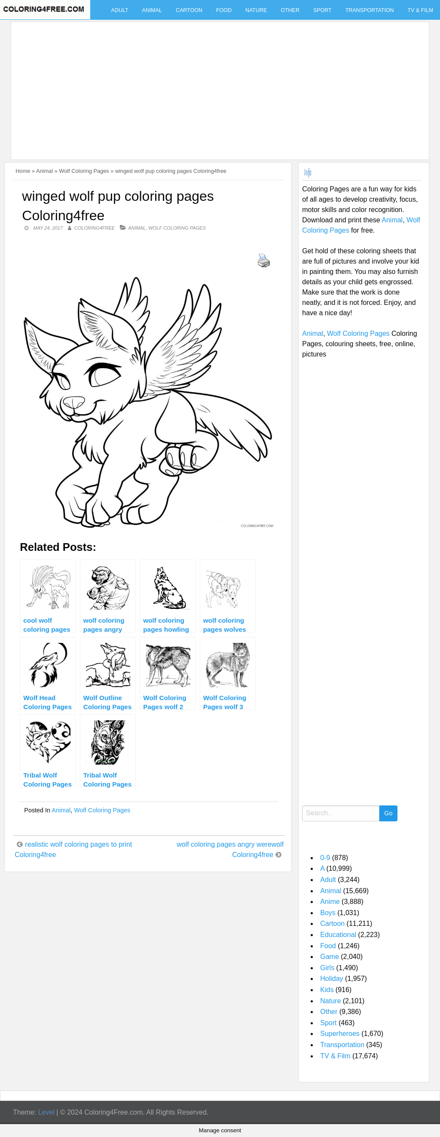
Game (329, 956)
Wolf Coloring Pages (84, 171)
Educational (338, 934)
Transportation (369, 10)
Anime (329, 901)
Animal (152, 10)
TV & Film (335, 1056)
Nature (256, 10)
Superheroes (340, 1033)
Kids (326, 989)
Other (290, 10)
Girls (327, 967)
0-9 (325, 857)
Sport (322, 10)
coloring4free (94, 227)
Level (46, 1112)
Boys (328, 912)
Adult (119, 10)
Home (22, 171)
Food (224, 10)
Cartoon (189, 10)
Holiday (331, 978)
